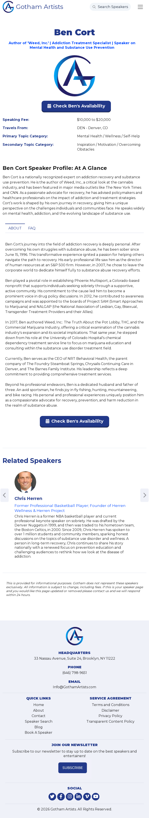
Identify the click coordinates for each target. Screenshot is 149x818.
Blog (38, 727)
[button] (76, 107)
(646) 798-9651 (74, 673)
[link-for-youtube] (95, 796)
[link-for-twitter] (52, 796)
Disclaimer (110, 710)
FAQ (32, 228)
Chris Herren (28, 498)
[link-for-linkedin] (78, 796)
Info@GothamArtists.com (74, 687)
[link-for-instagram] (69, 796)
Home (38, 705)
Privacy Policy (110, 716)
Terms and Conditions (110, 705)
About (15, 228)
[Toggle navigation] (140, 7)
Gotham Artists (39, 6)
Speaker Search (38, 721)
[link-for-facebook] (61, 796)
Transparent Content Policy (110, 721)
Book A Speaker (38, 732)
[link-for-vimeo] (87, 796)
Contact (38, 716)
